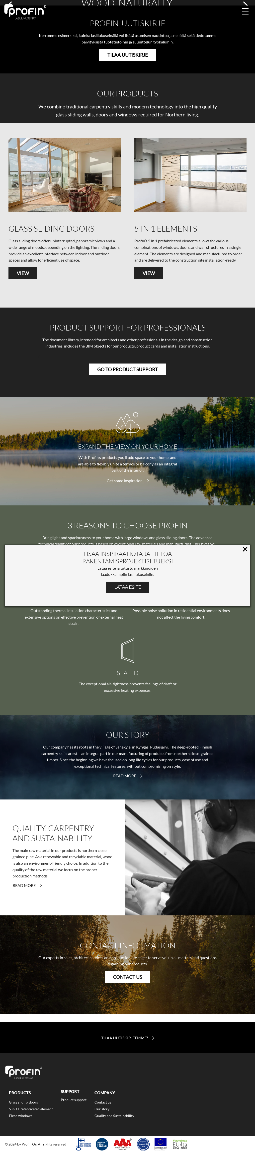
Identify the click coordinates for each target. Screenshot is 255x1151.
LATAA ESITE (127, 587)
